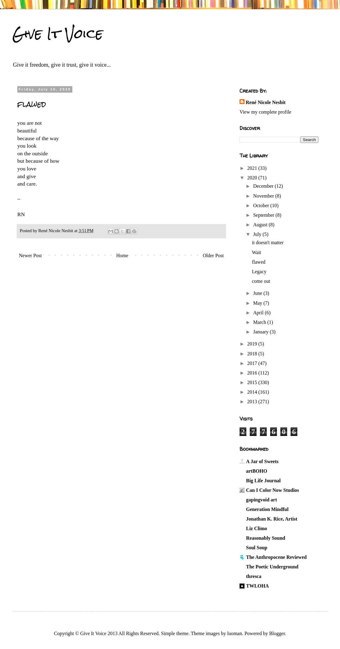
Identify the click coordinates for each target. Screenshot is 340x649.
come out (261, 281)
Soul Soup (256, 547)
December (264, 186)
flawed (259, 262)
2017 (252, 363)
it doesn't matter (267, 242)
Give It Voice (57, 33)
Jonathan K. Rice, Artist (271, 518)
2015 (252, 382)
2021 (252, 168)
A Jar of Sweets (262, 461)
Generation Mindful (267, 509)
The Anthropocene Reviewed (276, 557)
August (261, 224)
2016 (252, 372)
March (260, 322)
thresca (253, 576)
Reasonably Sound (265, 538)
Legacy (259, 271)
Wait (256, 252)
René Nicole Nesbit (266, 102)
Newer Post (30, 255)
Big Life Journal (263, 480)
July (258, 234)
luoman (234, 633)
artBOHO (256, 471)
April (259, 312)
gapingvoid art (261, 499)
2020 (252, 177)
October (261, 205)
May (258, 303)
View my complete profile (265, 112)
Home (122, 255)
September (264, 215)
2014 (252, 392)
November (264, 196)
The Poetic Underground (272, 566)
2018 (252, 353)
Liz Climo (256, 528)
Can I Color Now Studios (272, 490)
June (258, 293)
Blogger (277, 633)
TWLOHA (257, 585)
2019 (252, 343)
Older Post (213, 255)
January (261, 331)
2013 (252, 401)
